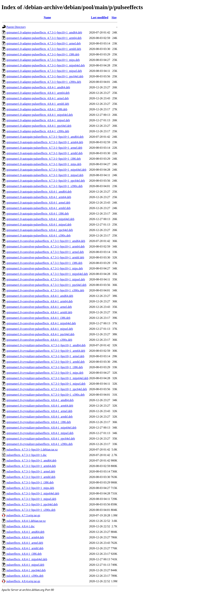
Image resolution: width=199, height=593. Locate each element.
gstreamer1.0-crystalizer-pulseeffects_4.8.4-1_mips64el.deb (41, 427)
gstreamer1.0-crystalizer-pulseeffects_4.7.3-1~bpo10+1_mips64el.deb (47, 378)
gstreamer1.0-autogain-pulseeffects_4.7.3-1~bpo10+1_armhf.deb (44, 153)
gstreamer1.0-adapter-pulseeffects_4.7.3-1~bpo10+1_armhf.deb (43, 48)
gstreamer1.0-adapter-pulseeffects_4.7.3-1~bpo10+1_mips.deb (43, 59)
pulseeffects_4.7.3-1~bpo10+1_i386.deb (30, 482)
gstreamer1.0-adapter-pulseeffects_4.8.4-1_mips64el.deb (39, 114)
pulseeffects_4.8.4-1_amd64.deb (25, 531)
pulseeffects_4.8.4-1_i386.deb (24, 553)
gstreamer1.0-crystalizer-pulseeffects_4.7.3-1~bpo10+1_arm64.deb (45, 350)
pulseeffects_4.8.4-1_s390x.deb (24, 575)
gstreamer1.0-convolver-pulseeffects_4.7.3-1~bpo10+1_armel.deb (45, 252)
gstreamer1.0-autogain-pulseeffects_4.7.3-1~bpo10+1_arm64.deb (44, 142)
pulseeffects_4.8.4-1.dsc (20, 526)
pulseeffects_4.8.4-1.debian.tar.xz (26, 520)
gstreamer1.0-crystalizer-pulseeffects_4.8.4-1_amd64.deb (40, 400)
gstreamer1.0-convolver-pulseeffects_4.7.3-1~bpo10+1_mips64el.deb (47, 273)
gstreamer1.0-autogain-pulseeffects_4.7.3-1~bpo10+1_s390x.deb (44, 186)
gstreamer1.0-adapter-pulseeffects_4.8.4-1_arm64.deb (38, 92)
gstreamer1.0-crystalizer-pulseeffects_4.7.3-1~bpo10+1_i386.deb (44, 367)
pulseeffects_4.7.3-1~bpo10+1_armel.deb (30, 471)
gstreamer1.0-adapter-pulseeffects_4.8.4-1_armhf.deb (37, 103)
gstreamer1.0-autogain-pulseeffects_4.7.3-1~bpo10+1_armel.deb (44, 147)
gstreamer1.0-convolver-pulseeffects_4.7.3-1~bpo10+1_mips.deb (44, 268)
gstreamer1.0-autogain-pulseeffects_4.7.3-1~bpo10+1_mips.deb (43, 164)
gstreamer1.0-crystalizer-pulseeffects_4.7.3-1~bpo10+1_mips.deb (44, 372)
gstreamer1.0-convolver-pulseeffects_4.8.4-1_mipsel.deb (39, 328)
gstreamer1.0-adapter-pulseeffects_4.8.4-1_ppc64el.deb (38, 125)
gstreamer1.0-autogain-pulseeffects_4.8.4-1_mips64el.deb (40, 219)
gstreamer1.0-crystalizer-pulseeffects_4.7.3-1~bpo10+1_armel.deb (45, 356)
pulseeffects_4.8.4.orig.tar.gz (23, 581)
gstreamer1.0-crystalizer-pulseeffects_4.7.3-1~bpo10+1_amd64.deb (46, 345)
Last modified (99, 17)
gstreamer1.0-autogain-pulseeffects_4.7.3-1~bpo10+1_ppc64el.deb (45, 180)
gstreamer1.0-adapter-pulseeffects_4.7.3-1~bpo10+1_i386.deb (42, 54)
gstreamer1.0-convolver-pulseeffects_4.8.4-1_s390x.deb (39, 339)
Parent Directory (16, 27)
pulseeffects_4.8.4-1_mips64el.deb (26, 559)
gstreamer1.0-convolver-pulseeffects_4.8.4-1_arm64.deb (39, 301)
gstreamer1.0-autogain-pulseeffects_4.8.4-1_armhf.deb (38, 208)
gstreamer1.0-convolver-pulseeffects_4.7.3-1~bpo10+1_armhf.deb (45, 257)
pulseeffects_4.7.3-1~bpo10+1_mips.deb (30, 487)
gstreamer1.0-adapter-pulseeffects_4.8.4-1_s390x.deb (37, 131)
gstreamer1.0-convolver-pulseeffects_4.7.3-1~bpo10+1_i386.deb (44, 262)
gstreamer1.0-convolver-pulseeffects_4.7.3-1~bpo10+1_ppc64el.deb (46, 284)
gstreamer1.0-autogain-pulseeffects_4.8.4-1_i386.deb (37, 213)
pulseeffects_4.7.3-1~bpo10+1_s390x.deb (30, 509)
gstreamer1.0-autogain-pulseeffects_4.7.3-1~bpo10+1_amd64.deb (45, 136)
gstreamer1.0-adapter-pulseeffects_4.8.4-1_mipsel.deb (38, 120)
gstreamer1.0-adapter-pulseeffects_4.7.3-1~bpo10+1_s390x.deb (43, 81)
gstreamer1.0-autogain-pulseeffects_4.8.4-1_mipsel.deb (38, 224)
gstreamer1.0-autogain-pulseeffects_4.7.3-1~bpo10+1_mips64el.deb (46, 169)
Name (47, 17)
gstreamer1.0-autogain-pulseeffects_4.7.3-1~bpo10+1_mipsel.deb (44, 175)
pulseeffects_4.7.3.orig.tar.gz (23, 515)
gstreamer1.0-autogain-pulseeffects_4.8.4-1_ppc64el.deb (39, 230)
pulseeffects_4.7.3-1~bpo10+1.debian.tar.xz (32, 449)
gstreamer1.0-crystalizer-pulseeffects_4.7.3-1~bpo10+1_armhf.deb (45, 361)
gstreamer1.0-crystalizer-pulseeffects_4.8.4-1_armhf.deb (39, 416)
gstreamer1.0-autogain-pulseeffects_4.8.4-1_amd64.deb (39, 191)
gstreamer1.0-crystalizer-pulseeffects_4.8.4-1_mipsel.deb (39, 433)
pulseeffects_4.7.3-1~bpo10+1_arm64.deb (31, 466)
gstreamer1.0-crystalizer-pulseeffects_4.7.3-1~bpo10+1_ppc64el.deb (46, 389)
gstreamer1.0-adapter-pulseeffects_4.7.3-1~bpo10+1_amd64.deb (44, 32)
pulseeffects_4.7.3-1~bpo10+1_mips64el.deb (32, 493)
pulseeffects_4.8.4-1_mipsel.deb (25, 564)
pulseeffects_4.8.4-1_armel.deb (24, 542)
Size (114, 17)
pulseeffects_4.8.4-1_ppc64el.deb (26, 570)
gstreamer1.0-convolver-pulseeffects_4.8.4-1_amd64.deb (39, 295)
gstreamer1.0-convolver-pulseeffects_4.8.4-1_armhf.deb (39, 312)
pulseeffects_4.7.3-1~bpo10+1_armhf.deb (30, 476)
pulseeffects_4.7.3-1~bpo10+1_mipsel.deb (31, 498)
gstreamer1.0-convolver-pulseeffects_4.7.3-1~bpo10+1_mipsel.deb (45, 279)
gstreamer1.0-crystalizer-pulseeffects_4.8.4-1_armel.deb (39, 411)
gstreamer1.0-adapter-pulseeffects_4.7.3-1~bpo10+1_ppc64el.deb (44, 76)
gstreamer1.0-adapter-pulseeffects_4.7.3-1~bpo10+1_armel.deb (43, 43)
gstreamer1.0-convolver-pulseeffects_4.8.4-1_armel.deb (39, 306)
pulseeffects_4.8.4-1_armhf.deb (24, 548)
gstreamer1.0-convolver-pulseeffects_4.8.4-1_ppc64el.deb (40, 334)
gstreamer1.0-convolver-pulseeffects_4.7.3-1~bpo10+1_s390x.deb (45, 290)
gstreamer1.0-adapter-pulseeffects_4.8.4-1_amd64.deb (38, 87)
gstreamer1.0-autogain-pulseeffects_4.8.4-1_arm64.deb (38, 197)
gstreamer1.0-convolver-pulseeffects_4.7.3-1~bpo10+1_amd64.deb (45, 241)
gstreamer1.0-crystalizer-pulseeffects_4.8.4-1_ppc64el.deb (40, 438)
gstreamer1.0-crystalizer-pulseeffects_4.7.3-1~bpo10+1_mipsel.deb (45, 383)
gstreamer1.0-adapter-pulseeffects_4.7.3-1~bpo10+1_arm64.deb (44, 38)
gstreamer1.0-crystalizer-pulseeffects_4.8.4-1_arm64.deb (39, 405)
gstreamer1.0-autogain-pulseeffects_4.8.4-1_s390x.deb (38, 235)
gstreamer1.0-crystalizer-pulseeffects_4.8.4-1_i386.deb (38, 422)
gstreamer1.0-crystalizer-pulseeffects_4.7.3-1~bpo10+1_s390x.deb (45, 394)
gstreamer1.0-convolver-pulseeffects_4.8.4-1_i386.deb (38, 317)
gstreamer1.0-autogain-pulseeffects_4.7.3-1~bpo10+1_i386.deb (43, 158)
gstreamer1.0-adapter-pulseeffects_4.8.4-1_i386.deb (36, 109)
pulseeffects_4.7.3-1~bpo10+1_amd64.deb (31, 460)
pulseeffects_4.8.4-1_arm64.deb (25, 537)
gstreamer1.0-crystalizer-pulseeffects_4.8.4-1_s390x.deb (39, 444)
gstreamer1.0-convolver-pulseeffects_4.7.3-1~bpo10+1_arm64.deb (45, 246)
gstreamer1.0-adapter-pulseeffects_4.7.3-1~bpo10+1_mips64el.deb (45, 65)
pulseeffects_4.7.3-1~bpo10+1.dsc (26, 455)
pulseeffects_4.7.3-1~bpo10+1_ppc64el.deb (32, 504)
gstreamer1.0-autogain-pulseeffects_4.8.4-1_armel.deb (38, 202)
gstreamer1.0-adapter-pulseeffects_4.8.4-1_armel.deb (37, 98)
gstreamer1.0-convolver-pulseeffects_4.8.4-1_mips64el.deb (41, 323)
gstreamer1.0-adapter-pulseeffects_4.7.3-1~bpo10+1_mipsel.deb (44, 70)
